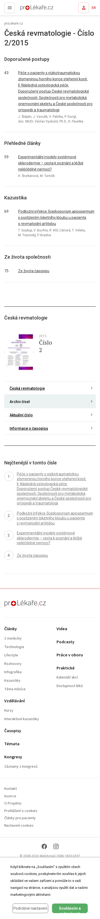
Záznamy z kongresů (21, 766)
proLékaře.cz (27, 9)
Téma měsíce (15, 689)
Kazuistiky (12, 680)
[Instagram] (56, 846)
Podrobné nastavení (30, 908)
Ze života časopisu (33, 271)
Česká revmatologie (27, 388)
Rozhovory (13, 663)
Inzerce (10, 796)
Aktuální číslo (21, 415)
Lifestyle (11, 655)
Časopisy (12, 731)
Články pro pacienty (20, 818)
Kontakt (10, 788)
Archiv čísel (20, 402)
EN (94, 7)
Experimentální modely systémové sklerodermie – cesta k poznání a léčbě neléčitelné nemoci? (50, 163)
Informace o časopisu (29, 428)
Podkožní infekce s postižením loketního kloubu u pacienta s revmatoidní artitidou (56, 217)
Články (10, 629)
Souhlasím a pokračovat (70, 909)
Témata (11, 744)
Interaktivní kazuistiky (21, 719)
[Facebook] (44, 846)
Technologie (14, 647)
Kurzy (8, 710)
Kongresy (13, 757)
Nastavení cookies (19, 825)
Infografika (13, 672)
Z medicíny (13, 638)
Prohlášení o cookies (20, 811)
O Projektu (12, 803)
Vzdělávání (14, 701)
